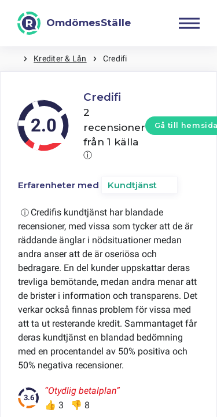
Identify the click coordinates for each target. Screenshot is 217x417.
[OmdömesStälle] (74, 23)
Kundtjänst (132, 185)
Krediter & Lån (60, 58)
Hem (11, 58)
